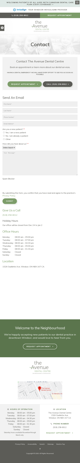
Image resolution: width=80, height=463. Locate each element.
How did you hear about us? (15, 144)
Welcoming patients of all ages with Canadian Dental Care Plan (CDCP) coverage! (40, 3)
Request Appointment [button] (60, 15)
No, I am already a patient (15, 136)
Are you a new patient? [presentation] (13, 129)
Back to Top (60, 444)
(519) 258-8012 (21, 15)
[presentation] (16, 184)
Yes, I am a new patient (14, 132)
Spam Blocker (8, 178)
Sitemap (50, 444)
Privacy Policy (8, 195)
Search (42, 444)
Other (7, 139)
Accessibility (32, 444)
